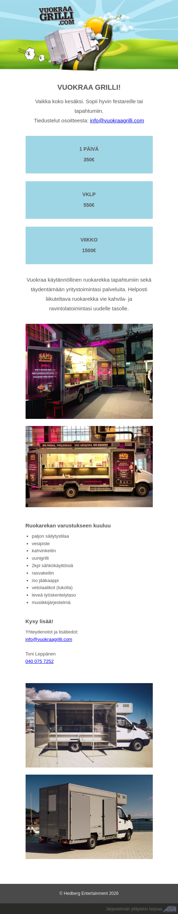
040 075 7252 (40, 661)
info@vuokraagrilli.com (117, 120)
